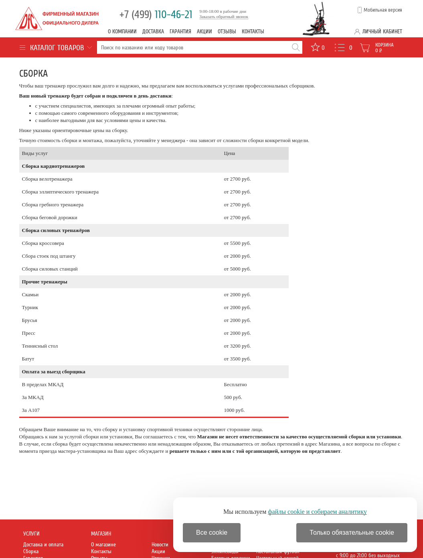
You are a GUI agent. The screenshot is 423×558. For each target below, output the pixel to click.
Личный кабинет (382, 31)
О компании (122, 31)
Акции (204, 31)
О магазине (103, 544)
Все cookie (211, 532)
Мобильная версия (383, 10)
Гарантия (180, 31)
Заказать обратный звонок (224, 16)
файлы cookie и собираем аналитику (317, 511)
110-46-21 (155, 14)
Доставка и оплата (43, 544)
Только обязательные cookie (352, 532)
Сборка (30, 551)
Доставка (153, 31)
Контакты (253, 31)
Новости (160, 544)
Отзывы (227, 31)
